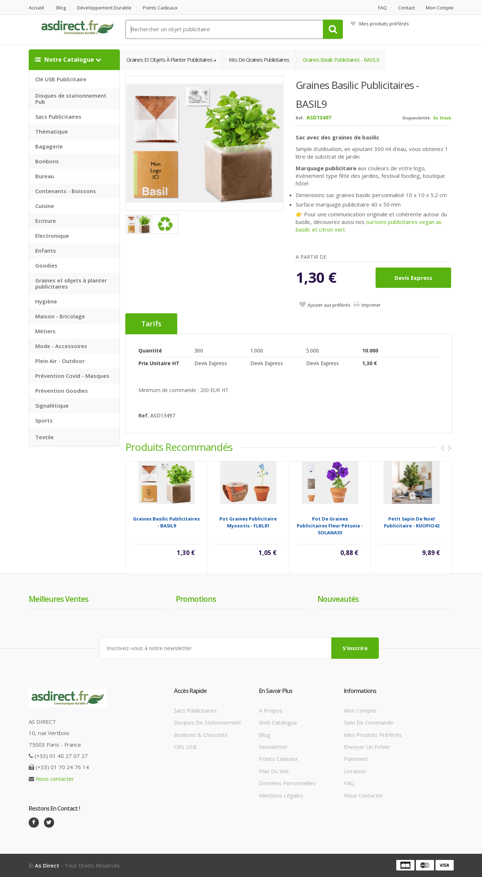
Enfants (45, 250)
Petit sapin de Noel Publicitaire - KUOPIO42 (412, 522)
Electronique (52, 235)
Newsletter (273, 746)
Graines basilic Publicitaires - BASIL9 (341, 59)
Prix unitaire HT (158, 363)
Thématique (51, 131)
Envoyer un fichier (367, 746)
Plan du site (274, 771)
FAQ (382, 8)
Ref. (300, 118)
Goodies (46, 265)
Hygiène (46, 301)
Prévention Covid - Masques (72, 375)
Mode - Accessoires (61, 346)
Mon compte (440, 8)
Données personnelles (287, 783)
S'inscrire (355, 648)
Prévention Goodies (61, 390)
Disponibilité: (416, 118)
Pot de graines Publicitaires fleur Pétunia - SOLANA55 (330, 525)
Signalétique (52, 405)
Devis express (413, 277)
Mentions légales (281, 795)
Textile (44, 437)
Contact (406, 8)
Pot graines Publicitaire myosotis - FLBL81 (248, 522)
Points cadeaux (160, 8)
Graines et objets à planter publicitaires (71, 283)
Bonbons (47, 161)
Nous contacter (55, 778)
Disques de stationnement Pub (70, 98)
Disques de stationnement (207, 722)
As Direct (47, 865)
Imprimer (371, 305)
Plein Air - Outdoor (60, 360)
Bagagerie (49, 146)
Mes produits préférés (380, 23)
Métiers (45, 331)
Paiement (356, 758)
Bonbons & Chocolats (200, 734)
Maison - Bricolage (60, 316)
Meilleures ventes (58, 599)
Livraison (355, 771)
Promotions (196, 599)
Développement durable (104, 8)
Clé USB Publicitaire (60, 79)
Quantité (150, 350)
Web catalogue (278, 722)
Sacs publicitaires (195, 710)
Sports (44, 420)
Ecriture (45, 220)
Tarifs (151, 324)
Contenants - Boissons (65, 191)
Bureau (44, 176)
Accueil (36, 8)
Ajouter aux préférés (329, 305)
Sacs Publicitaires (58, 116)
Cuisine (44, 205)
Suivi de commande (368, 722)
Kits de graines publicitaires (259, 59)
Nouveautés (338, 599)
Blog (61, 8)
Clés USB (185, 746)
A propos (270, 710)
